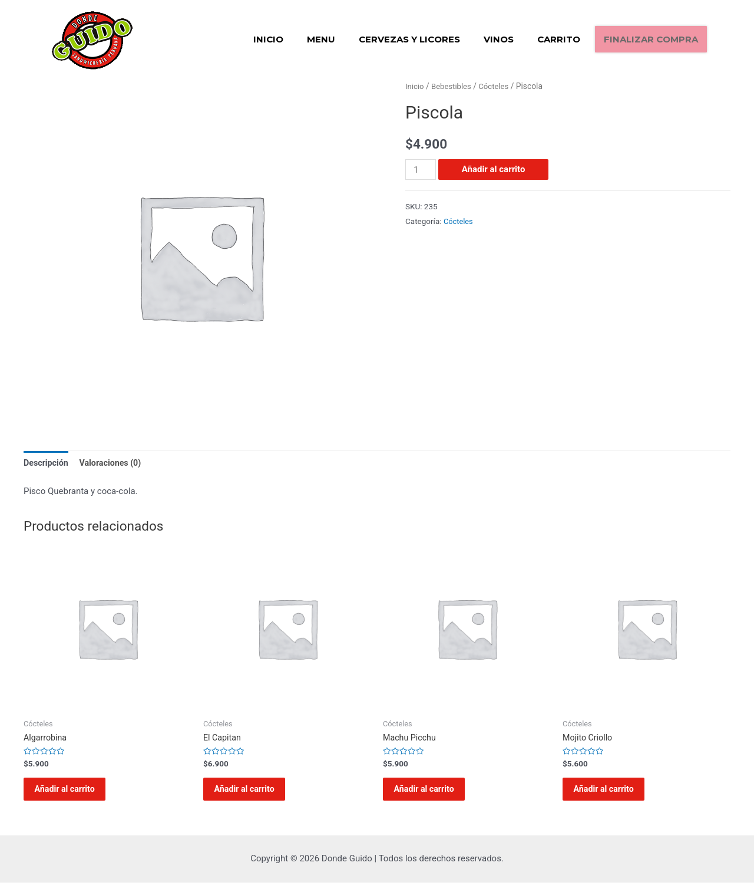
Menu (321, 39)
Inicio (268, 39)
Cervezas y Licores (409, 39)
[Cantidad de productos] (421, 169)
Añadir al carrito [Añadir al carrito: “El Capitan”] (253, 794)
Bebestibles (453, 86)
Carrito (558, 39)
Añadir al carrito (495, 169)
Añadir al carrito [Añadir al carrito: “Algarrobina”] (73, 794)
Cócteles (498, 86)
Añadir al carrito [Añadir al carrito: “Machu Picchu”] (432, 794)
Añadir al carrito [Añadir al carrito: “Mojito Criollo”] (612, 794)
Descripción (47, 462)
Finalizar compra (651, 39)
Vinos (499, 39)
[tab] (47, 463)
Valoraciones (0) (114, 462)
